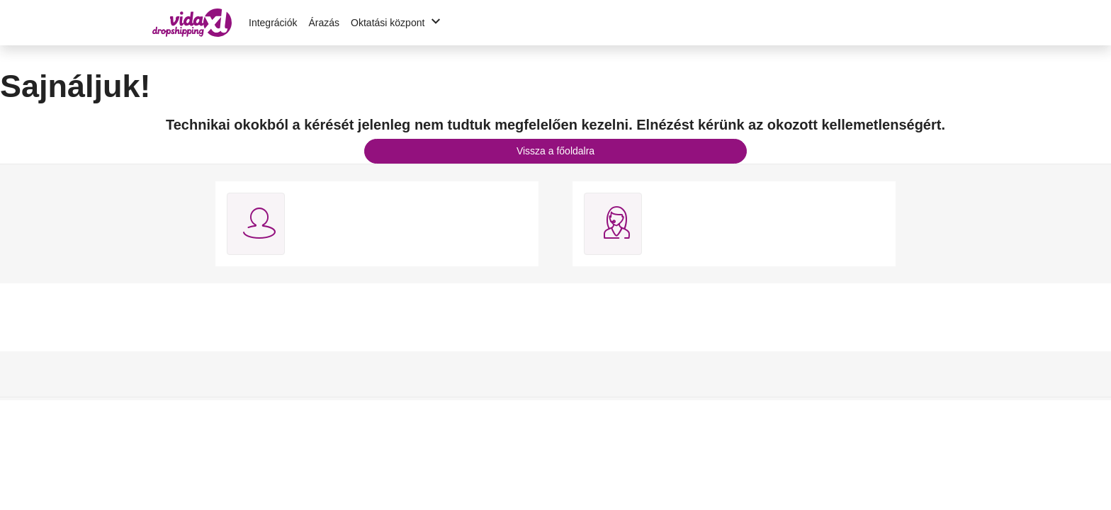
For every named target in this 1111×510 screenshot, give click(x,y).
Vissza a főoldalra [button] (555, 151)
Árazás (323, 22)
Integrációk (273, 22)
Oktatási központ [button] (397, 23)
